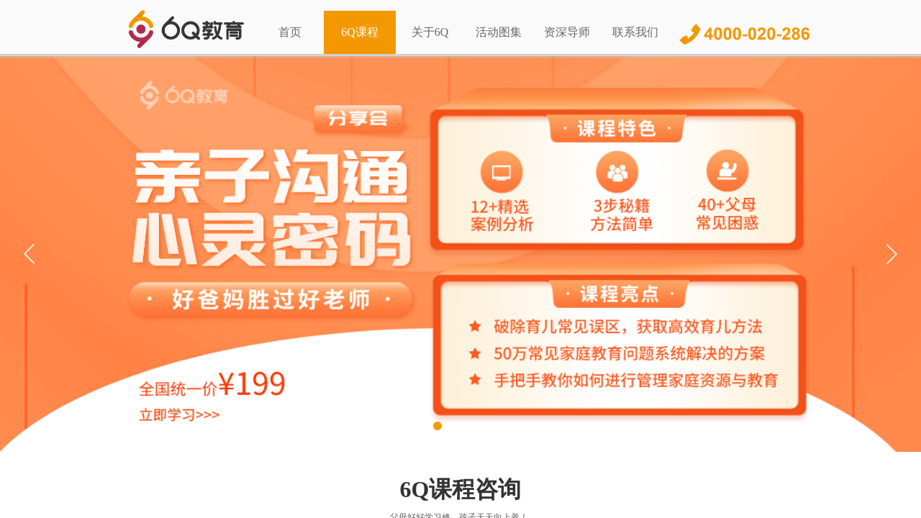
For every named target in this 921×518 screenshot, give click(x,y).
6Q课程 (359, 32)
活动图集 (499, 32)
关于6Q (430, 32)
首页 (289, 32)
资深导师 (567, 32)
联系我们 (635, 32)
